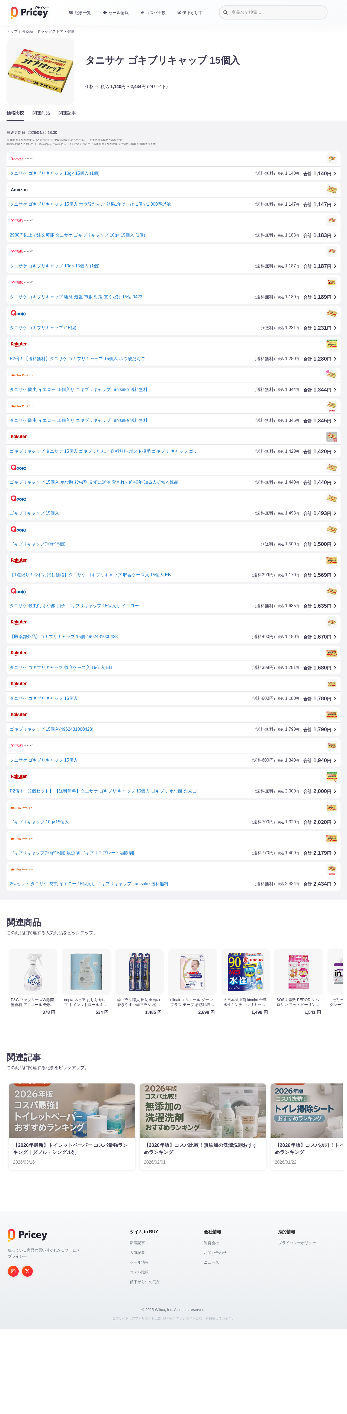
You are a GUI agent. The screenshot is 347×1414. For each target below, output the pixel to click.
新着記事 (137, 1327)
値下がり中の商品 (145, 1366)
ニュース (211, 1347)
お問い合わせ (215, 1337)
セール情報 (139, 1347)
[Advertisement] (169, 947)
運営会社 (211, 1327)
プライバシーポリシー (297, 1327)
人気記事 (137, 1337)
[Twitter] (27, 1355)
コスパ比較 (139, 1356)
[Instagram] (13, 1355)
